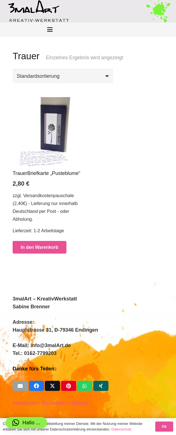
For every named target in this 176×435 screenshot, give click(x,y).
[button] (26, 422)
